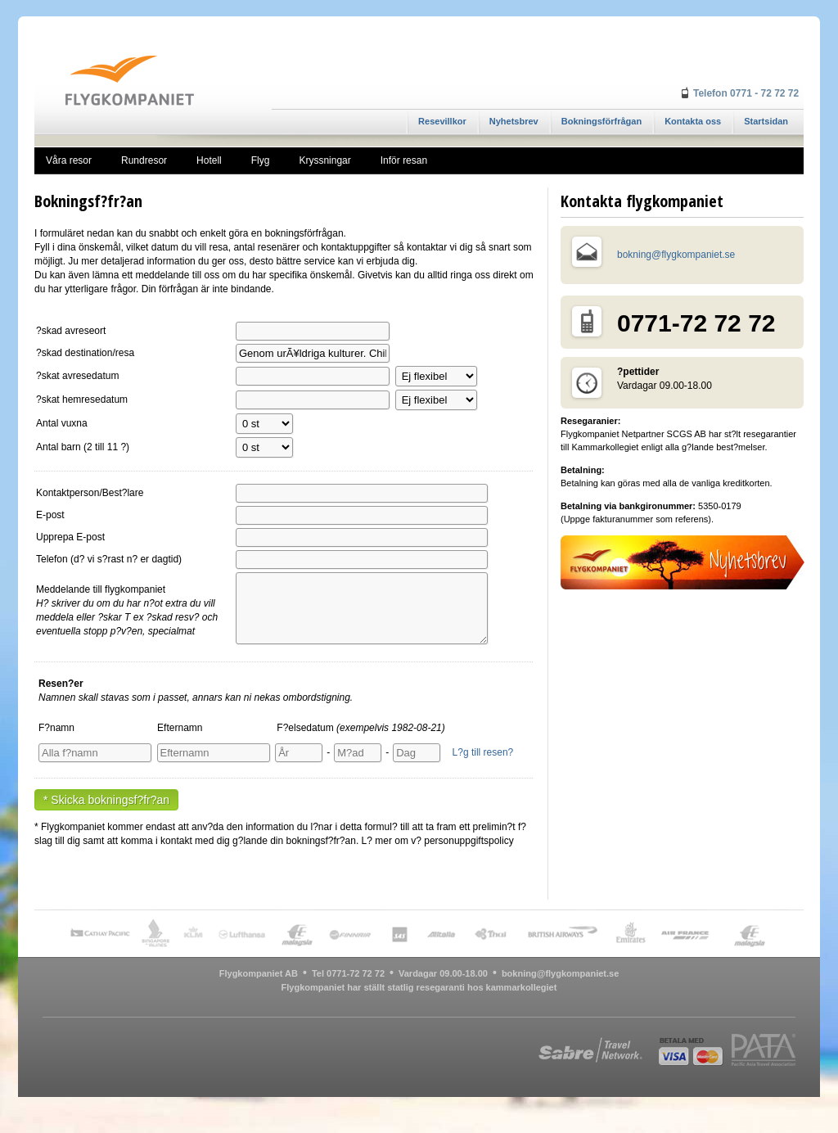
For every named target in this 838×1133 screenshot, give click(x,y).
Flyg (260, 160)
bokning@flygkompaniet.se (676, 254)
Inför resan (404, 160)
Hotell (209, 160)
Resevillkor (442, 121)
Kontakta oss (693, 121)
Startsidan (766, 121)
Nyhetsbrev (513, 121)
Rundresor (144, 160)
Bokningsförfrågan (601, 121)
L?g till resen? (483, 752)
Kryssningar (324, 160)
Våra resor (69, 160)
